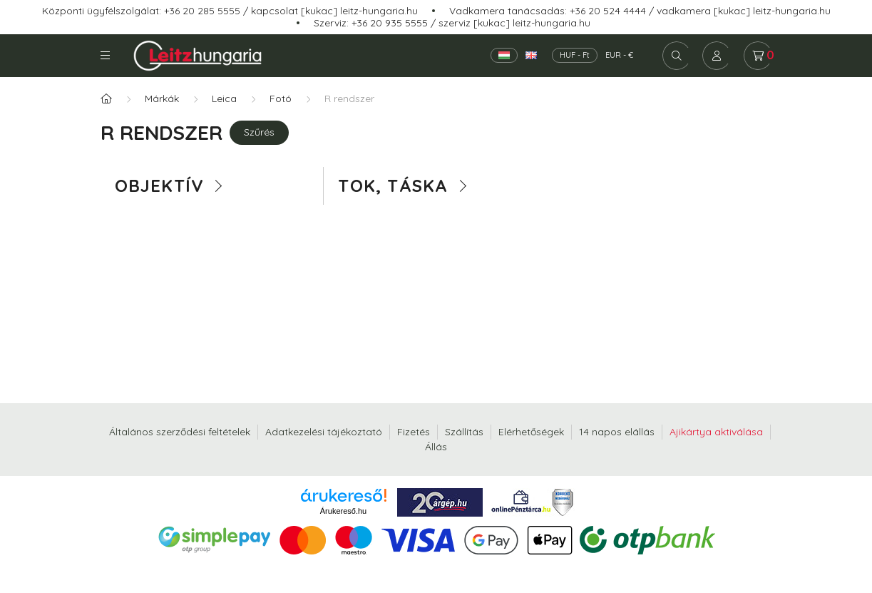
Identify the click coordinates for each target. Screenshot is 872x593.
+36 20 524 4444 (608, 10)
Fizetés (413, 431)
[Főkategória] (106, 98)
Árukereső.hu (343, 511)
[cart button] (758, 55)
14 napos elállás (617, 431)
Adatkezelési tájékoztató (323, 431)
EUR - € (619, 55)
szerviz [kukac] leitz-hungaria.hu (514, 22)
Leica (224, 98)
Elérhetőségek (531, 431)
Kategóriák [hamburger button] (105, 55)
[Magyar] (504, 55)
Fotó (281, 98)
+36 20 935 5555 (390, 22)
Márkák (162, 98)
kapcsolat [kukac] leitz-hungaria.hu (334, 10)
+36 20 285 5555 (202, 10)
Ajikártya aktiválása (716, 431)
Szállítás (464, 431)
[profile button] (716, 55)
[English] (531, 55)
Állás (436, 446)
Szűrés (259, 132)
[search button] (676, 55)
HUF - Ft (575, 55)
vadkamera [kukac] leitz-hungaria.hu (744, 10)
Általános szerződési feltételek (179, 431)
